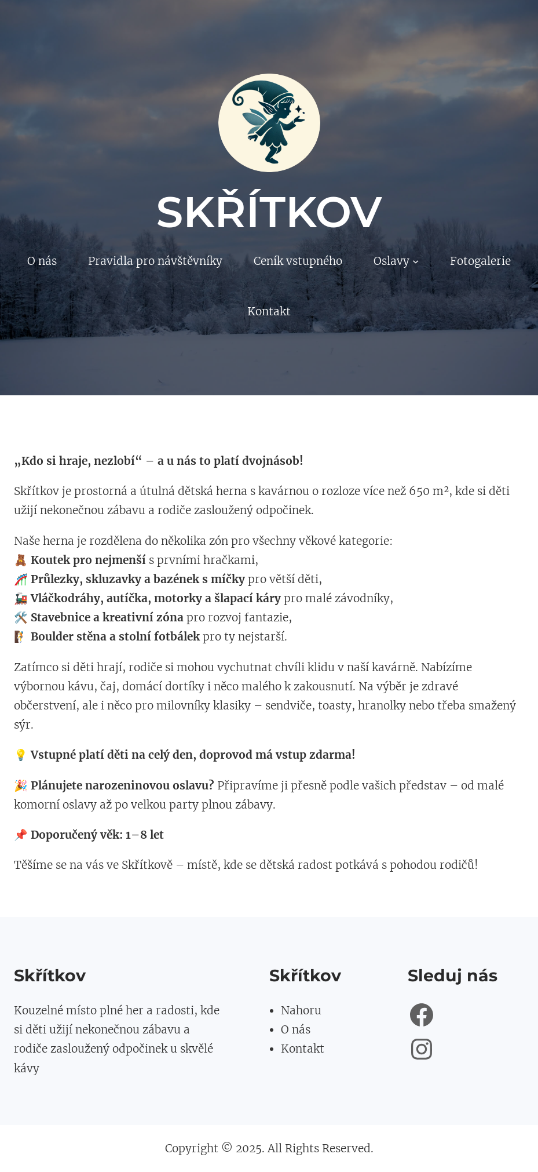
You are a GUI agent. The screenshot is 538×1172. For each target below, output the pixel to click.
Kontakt (302, 1048)
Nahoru (301, 1010)
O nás (295, 1029)
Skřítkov (269, 211)
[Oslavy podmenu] (415, 261)
